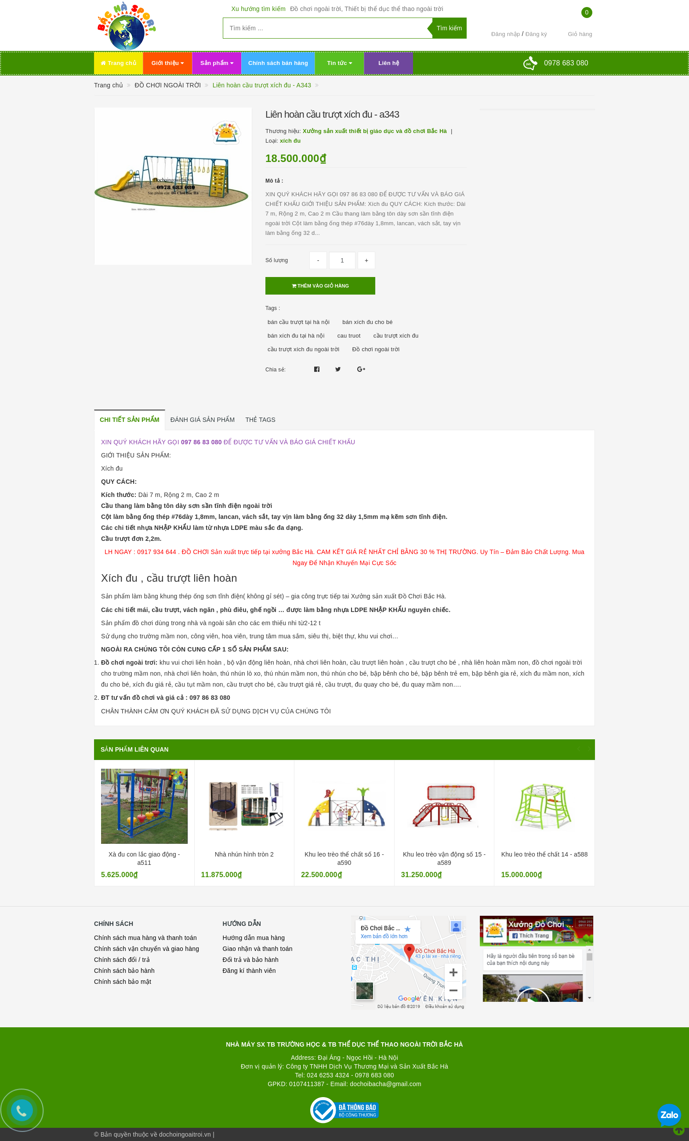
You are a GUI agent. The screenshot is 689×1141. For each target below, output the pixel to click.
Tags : (272, 308)
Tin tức (339, 63)
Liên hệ (388, 63)
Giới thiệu (168, 63)
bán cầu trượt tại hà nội (299, 322)
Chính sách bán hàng (278, 63)
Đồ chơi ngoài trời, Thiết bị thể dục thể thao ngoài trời (366, 8)
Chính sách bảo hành (124, 970)
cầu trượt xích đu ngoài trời (303, 349)
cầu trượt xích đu (396, 335)
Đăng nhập (505, 34)
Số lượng (276, 260)
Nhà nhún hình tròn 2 (244, 854)
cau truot (349, 335)
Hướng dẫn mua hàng (254, 937)
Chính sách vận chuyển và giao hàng (146, 948)
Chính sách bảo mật (122, 981)
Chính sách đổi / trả (122, 959)
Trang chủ (118, 63)
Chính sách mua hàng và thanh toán (145, 937)
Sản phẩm (216, 63)
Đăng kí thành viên (249, 970)
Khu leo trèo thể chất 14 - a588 (544, 854)
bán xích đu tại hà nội (296, 335)
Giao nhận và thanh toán (258, 948)
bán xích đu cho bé (367, 322)
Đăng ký (536, 34)
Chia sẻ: (275, 370)
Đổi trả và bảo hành (251, 959)
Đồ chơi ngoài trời (375, 349)
